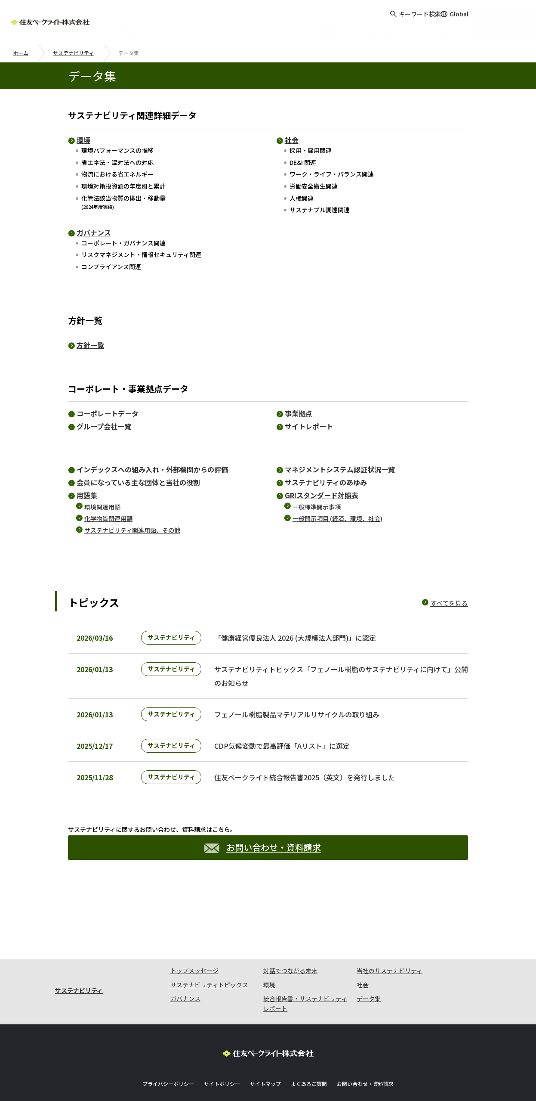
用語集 (87, 495)
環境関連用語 (102, 506)
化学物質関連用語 (108, 518)
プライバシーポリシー (168, 1058)
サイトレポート (309, 426)
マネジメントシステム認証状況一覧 (340, 469)
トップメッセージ (194, 945)
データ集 (369, 973)
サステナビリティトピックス (209, 959)
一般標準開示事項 (317, 506)
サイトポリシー (222, 1058)
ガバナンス (94, 232)
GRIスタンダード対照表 (321, 495)
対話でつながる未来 (290, 945)
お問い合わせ (511, 21)
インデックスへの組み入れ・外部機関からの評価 (152, 469)
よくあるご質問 (309, 1058)
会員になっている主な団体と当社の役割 (138, 482)
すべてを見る (449, 603)
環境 (83, 140)
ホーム (20, 52)
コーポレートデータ (108, 413)
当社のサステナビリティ (389, 945)
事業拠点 (298, 413)
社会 (292, 140)
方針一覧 (90, 345)
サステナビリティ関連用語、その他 (132, 530)
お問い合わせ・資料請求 (262, 868)
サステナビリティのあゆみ (326, 482)
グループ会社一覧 (104, 426)
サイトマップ (265, 1058)
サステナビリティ (73, 52)
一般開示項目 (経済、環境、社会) (337, 518)
